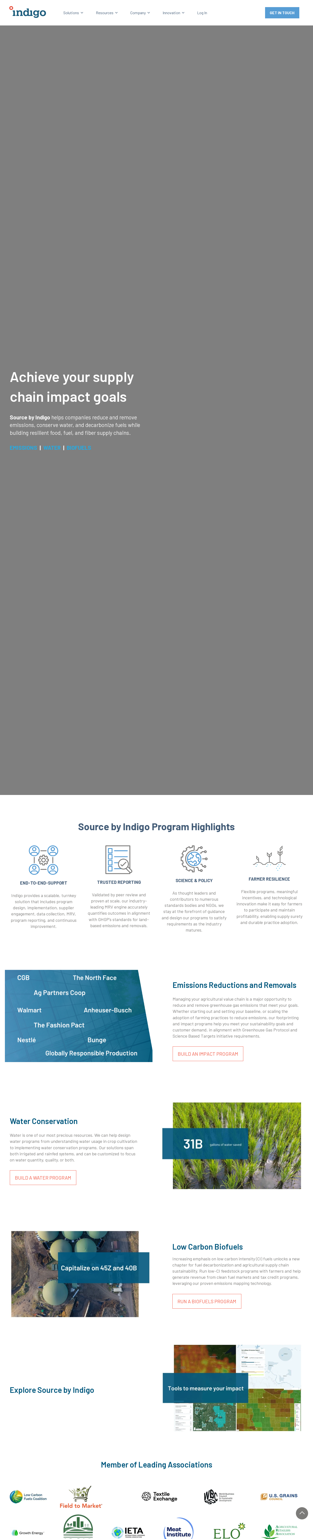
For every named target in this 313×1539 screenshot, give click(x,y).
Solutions (71, 12)
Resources (104, 12)
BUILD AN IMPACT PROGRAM (208, 1054)
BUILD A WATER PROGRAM (43, 1178)
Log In (202, 12)
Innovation (171, 12)
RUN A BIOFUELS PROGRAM (207, 1301)
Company (138, 12)
